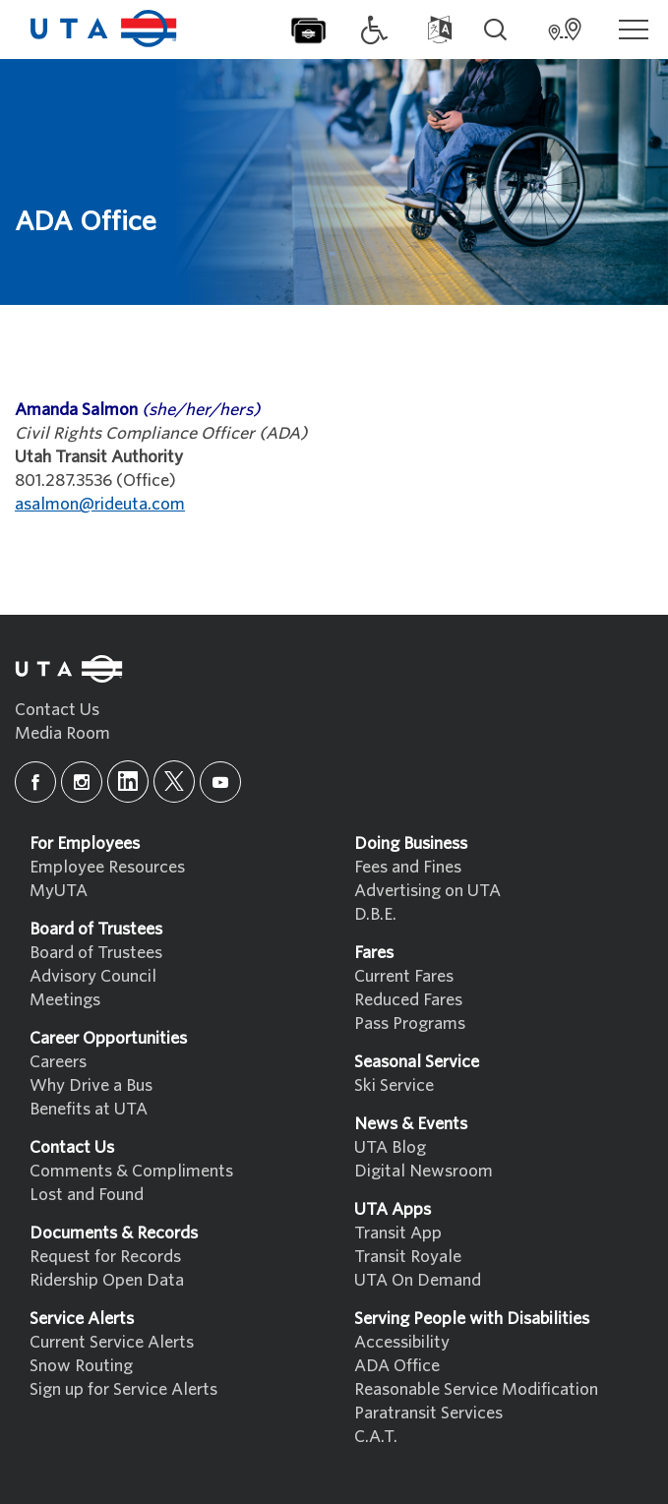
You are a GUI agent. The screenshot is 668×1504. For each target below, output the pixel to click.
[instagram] (81, 782)
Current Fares (404, 976)
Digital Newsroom (423, 1171)
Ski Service (394, 1085)
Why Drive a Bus (91, 1085)
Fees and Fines (407, 867)
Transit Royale (407, 1256)
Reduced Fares (408, 1000)
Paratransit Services (428, 1413)
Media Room (62, 733)
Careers (58, 1062)
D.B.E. (375, 914)
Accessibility (402, 1342)
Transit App (398, 1233)
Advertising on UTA (427, 890)
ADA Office (397, 1365)
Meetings (65, 1000)
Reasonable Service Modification (476, 1389)
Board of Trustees (96, 952)
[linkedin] (128, 781)
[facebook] (35, 782)
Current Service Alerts (112, 1342)
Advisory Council (93, 976)
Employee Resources (107, 867)
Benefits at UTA (89, 1109)
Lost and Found (87, 1194)
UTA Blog (390, 1147)
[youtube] (220, 782)
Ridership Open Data (107, 1280)
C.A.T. (375, 1436)
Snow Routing (81, 1365)
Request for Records (105, 1256)
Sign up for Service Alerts (123, 1389)
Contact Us (57, 709)
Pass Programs (409, 1023)
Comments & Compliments (131, 1171)
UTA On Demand (417, 1280)
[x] (174, 781)
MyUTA (59, 890)
